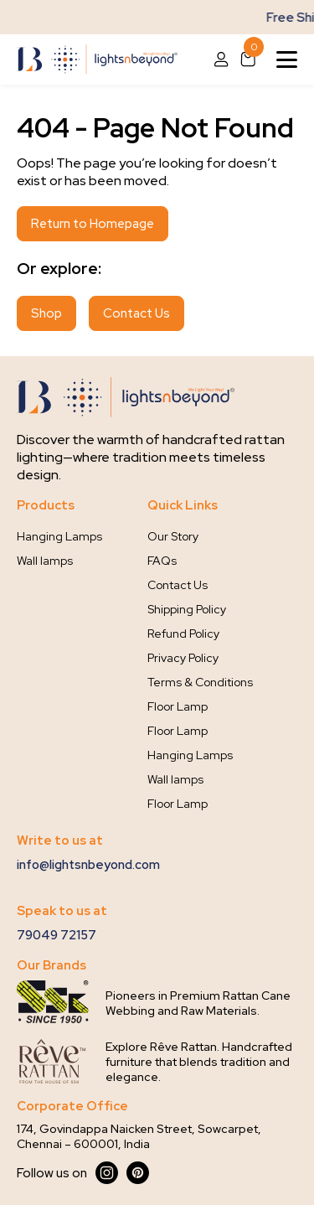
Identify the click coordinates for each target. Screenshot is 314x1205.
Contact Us (136, 313)
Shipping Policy (186, 609)
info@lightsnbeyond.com (88, 864)
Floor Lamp (177, 706)
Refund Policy (183, 633)
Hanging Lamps (59, 536)
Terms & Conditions (200, 682)
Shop (46, 313)
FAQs (162, 560)
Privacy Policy (183, 657)
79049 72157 (56, 935)
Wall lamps (45, 560)
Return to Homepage (92, 223)
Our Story (172, 536)
